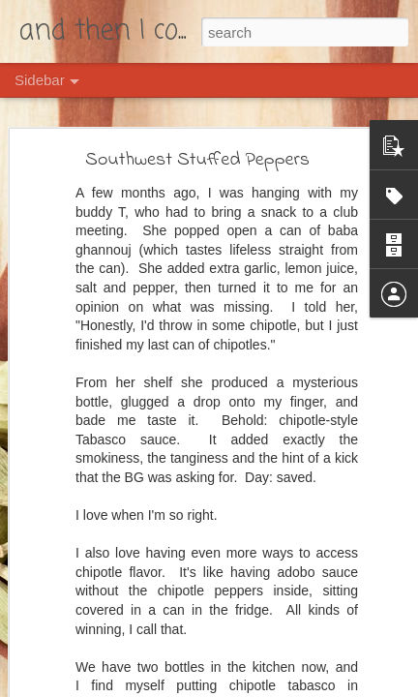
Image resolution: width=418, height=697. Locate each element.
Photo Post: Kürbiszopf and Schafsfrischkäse (156, 641)
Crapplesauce (79, 553)
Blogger (282, 686)
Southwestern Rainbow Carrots (121, 597)
